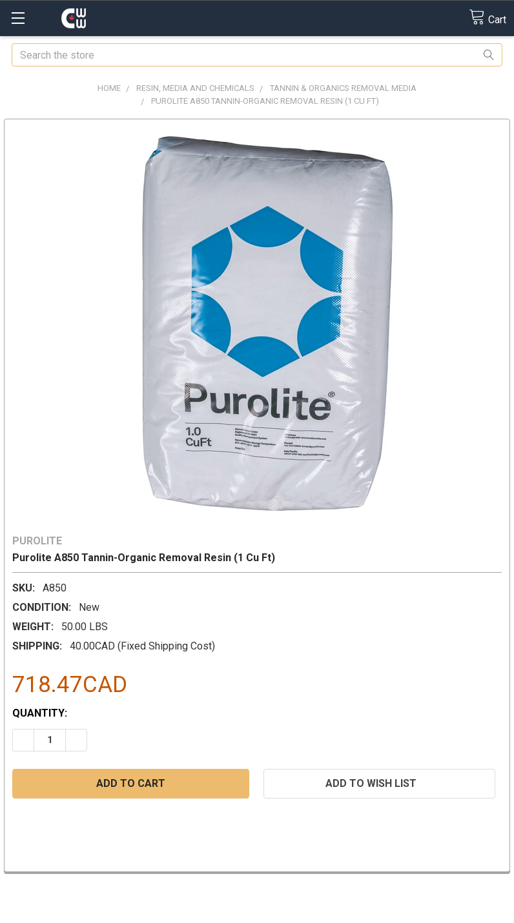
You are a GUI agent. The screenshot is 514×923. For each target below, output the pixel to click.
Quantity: (39, 713)
